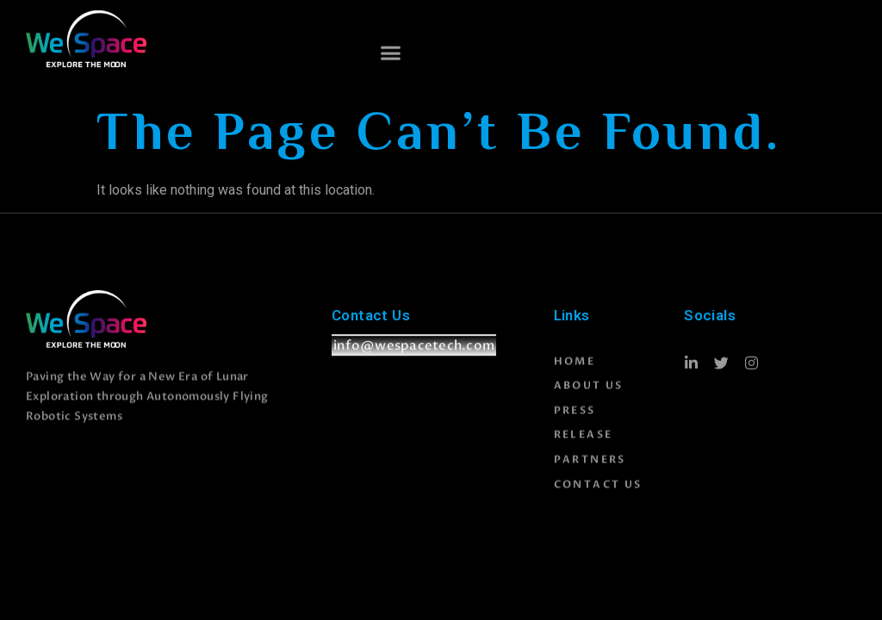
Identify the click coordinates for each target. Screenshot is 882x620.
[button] (391, 54)
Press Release (583, 433)
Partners (590, 470)
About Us (589, 396)
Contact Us (598, 494)
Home (575, 371)
